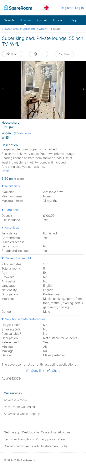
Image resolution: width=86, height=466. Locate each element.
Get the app (12, 432)
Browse (25, 20)
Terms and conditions (19, 439)
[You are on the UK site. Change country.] (46, 7)
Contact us (48, 432)
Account (58, 20)
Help (73, 20)
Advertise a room (15, 400)
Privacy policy (46, 439)
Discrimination (14, 446)
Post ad (42, 20)
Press (62, 439)
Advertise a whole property (22, 414)
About (64, 432)
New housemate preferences (25, 319)
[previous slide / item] (4, 89)
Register (67, 8)
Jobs (64, 446)
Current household (18, 258)
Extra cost (12, 210)
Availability (12, 186)
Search (9, 20)
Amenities (12, 227)
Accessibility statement (42, 446)
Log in (79, 8)
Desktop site (30, 432)
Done (5, 171)
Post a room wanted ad (19, 407)
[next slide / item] (82, 89)
